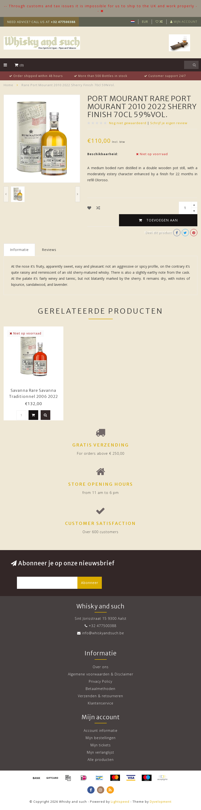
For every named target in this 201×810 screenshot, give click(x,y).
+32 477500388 (102, 625)
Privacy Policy (100, 681)
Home (8, 85)
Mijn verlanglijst (100, 752)
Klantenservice (100, 703)
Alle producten (101, 759)
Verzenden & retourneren (100, 696)
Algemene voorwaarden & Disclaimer (100, 674)
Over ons (101, 667)
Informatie (19, 249)
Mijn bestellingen (101, 737)
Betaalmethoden (100, 688)
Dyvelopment (160, 802)
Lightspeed (120, 802)
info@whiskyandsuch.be (103, 633)
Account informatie (101, 730)
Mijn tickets (100, 745)
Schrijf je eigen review (168, 123)
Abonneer (89, 582)
